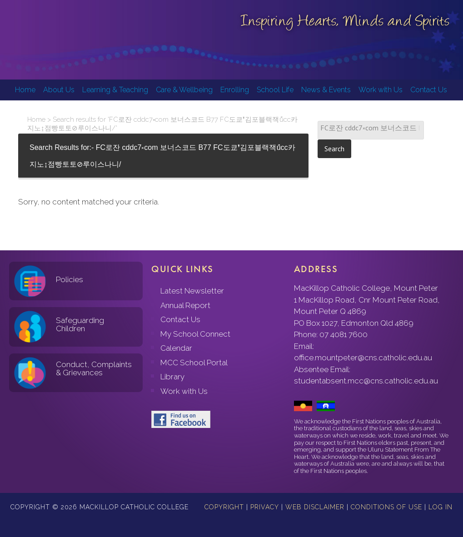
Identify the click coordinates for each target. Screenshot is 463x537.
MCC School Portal (194, 362)
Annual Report (185, 305)
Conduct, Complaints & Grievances (94, 369)
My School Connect (195, 333)
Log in (440, 507)
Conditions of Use (386, 507)
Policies (69, 279)
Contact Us (180, 319)
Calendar (176, 348)
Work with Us (184, 391)
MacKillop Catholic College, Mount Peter (37, 41)
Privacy (264, 507)
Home (36, 119)
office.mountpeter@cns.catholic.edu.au (363, 357)
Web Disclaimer (314, 507)
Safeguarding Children (80, 324)
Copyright (224, 507)
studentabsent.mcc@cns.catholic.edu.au (366, 380)
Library (172, 376)
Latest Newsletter (192, 290)
